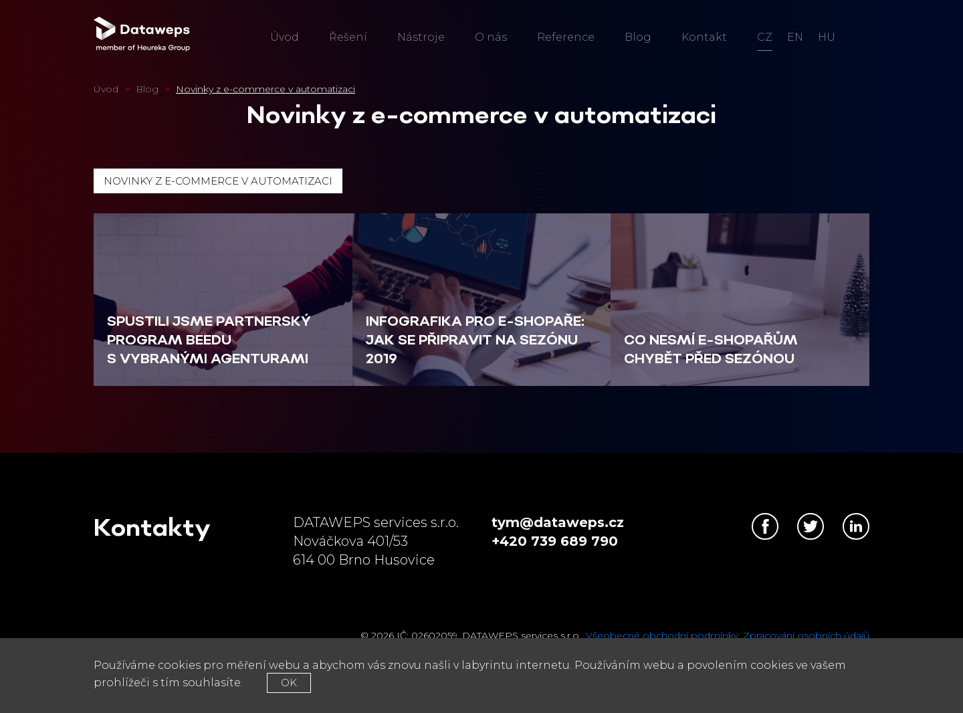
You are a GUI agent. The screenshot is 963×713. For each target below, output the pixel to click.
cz (764, 37)
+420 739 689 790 (555, 541)
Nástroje (421, 37)
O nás (491, 37)
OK (289, 682)
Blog (638, 37)
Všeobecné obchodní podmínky (662, 635)
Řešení (348, 37)
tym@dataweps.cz (558, 522)
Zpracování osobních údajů (806, 635)
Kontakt (704, 37)
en (795, 37)
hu (826, 37)
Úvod (284, 37)
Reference (566, 37)
